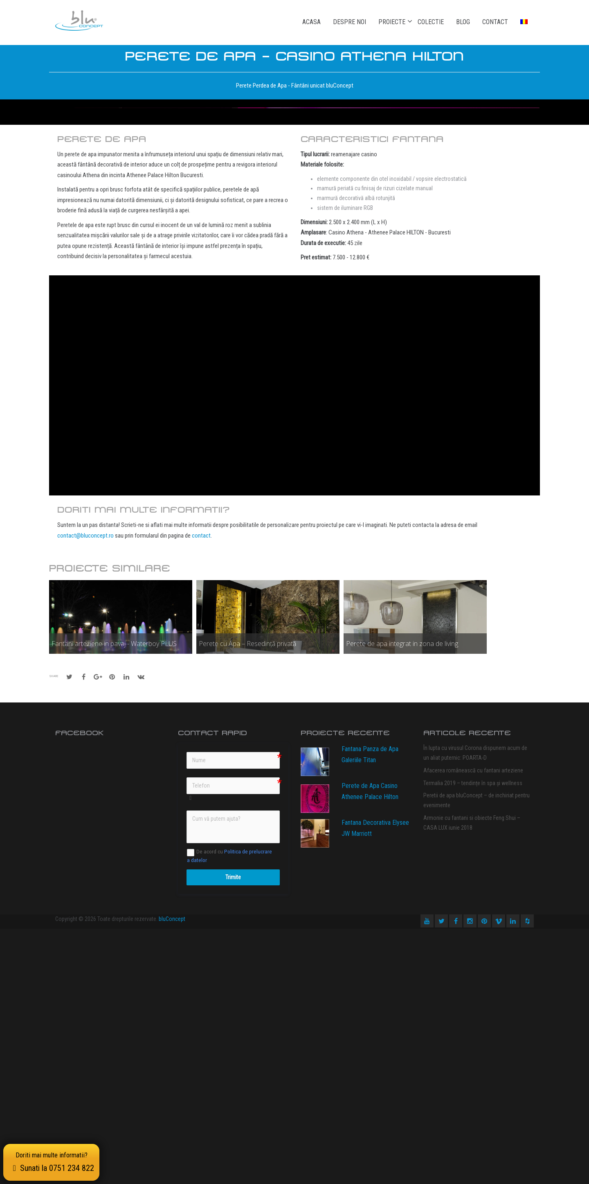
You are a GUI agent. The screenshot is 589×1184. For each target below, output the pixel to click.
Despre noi (349, 22)
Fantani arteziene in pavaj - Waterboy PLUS (114, 898)
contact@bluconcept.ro (85, 791)
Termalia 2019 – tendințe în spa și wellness (472, 1038)
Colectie (431, 22)
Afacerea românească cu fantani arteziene (473, 1025)
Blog (463, 22)
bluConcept (172, 1174)
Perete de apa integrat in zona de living (402, 898)
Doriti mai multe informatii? (53, 1161)
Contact (495, 22)
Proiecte (391, 22)
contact (201, 791)
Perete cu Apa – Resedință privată (247, 898)
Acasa (311, 22)
